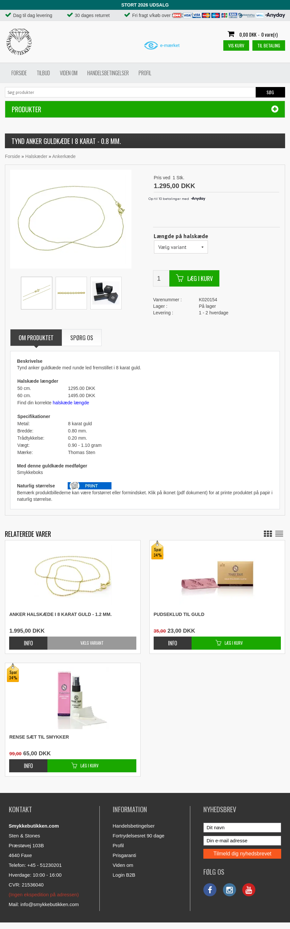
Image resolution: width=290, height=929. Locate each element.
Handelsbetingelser (108, 73)
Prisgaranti (124, 855)
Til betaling (268, 45)
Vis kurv (236, 45)
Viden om (68, 73)
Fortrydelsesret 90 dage (138, 835)
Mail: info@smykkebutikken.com (44, 904)
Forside (19, 73)
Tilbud (43, 73)
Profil (145, 73)
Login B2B (124, 875)
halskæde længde (71, 402)
